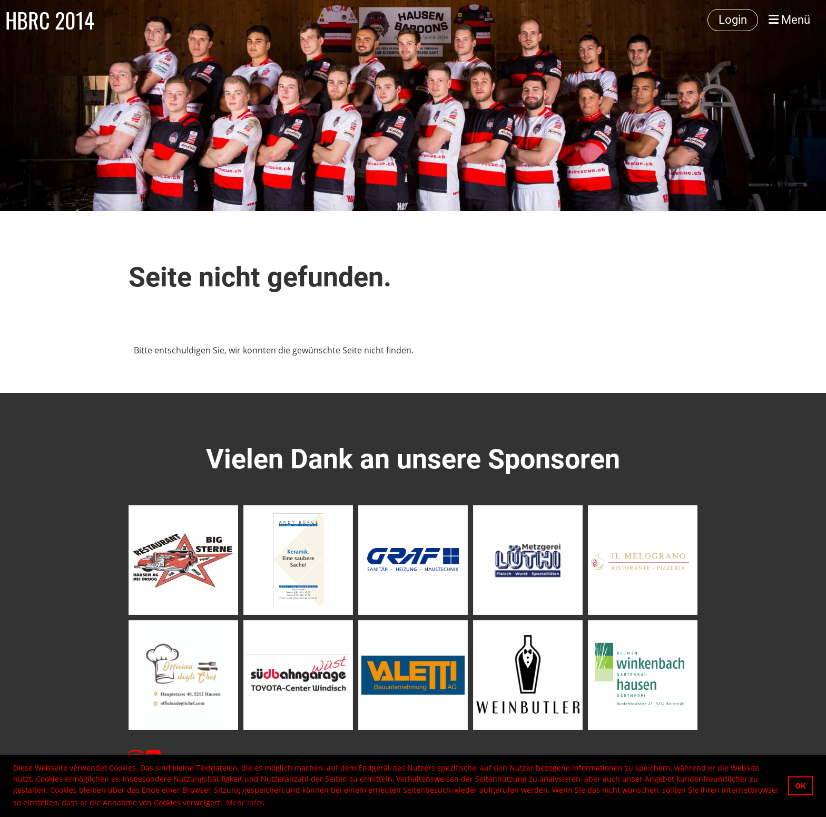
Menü (789, 19)
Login (733, 19)
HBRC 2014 (49, 20)
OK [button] (800, 786)
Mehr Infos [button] (245, 802)
